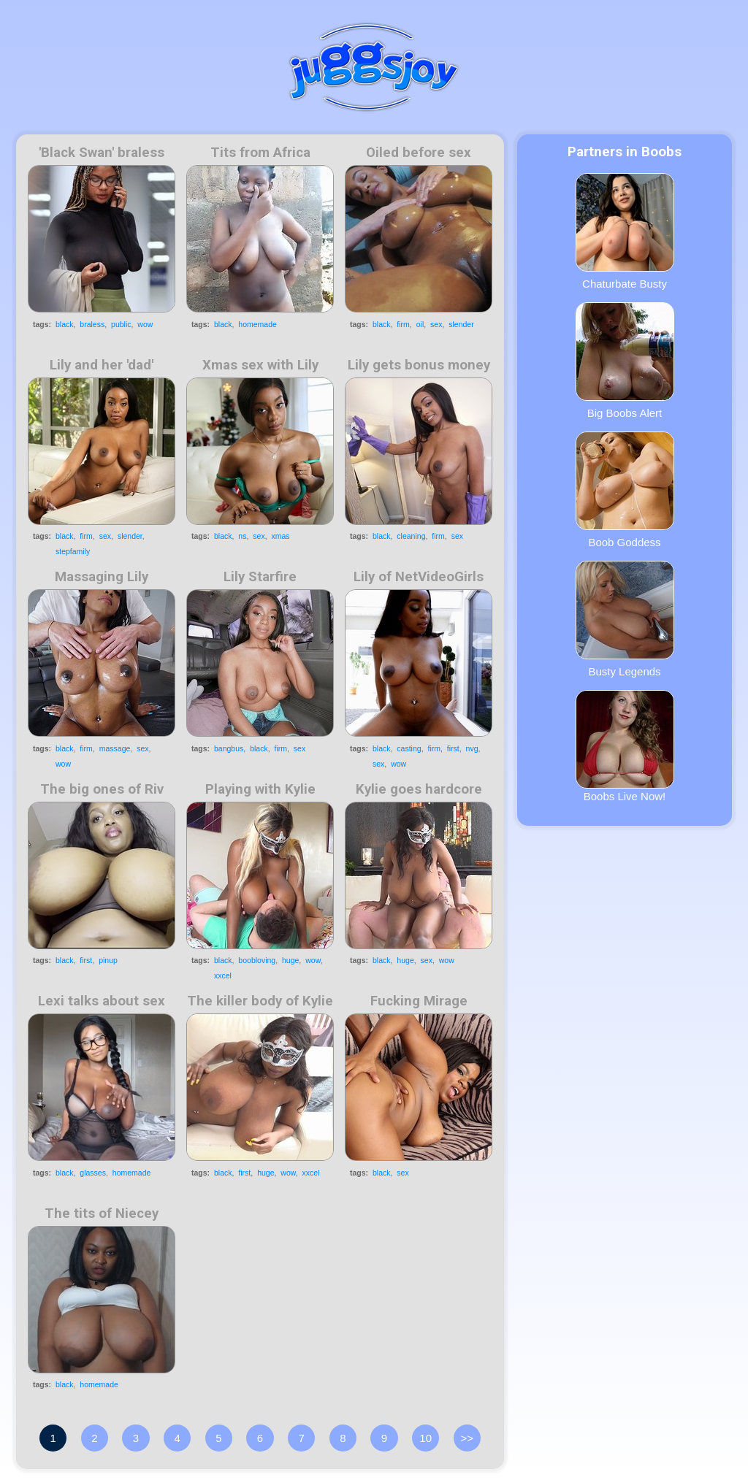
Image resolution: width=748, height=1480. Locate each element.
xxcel (223, 975)
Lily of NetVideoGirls (419, 577)
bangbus (228, 748)
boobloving (256, 960)
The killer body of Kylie (260, 1001)
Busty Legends (625, 619)
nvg (472, 748)
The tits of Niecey (102, 1213)
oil (420, 324)
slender (461, 324)
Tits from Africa (260, 153)
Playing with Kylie (260, 789)
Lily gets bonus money (419, 365)
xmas (280, 536)
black (65, 324)
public (121, 324)
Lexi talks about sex (101, 1001)
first (453, 748)
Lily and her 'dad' (101, 365)
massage (115, 748)
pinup (108, 960)
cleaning (411, 536)
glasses (93, 1172)
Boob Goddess (625, 490)
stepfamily (73, 551)
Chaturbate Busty (625, 231)
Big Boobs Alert (625, 360)
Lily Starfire (260, 577)
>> (467, 1438)
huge (290, 960)
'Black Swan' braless (101, 153)
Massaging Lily (101, 577)
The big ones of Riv (102, 789)
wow (145, 324)
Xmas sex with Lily (260, 365)
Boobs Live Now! (625, 746)
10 (425, 1438)
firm (403, 324)
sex (436, 324)
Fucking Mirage (419, 1001)
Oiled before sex (418, 153)
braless (92, 324)
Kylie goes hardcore (419, 789)
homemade (257, 324)
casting (409, 748)
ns (242, 536)
